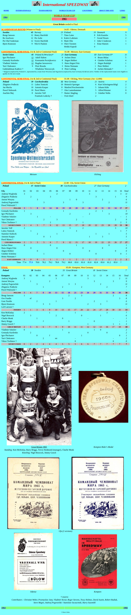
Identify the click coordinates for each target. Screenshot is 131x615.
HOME (6, 10)
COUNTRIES (87, 10)
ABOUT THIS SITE (106, 10)
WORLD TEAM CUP (67, 10)
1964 (5, 17)
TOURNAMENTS (45, 10)
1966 (123, 17)
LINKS (122, 10)
